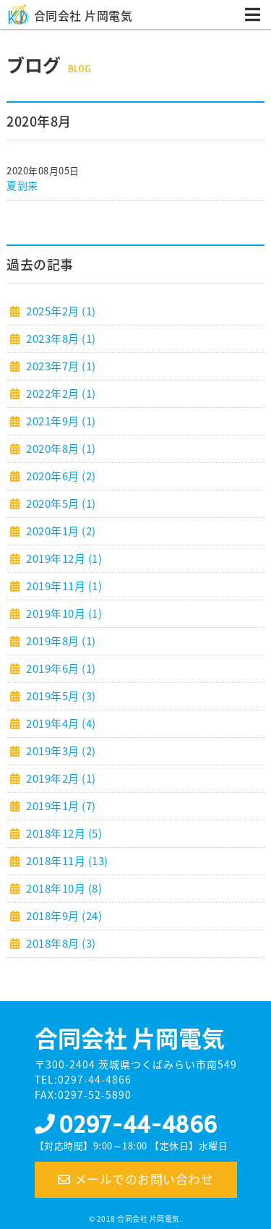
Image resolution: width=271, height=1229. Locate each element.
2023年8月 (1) (60, 338)
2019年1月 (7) (60, 806)
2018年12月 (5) (63, 833)
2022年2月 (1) (60, 393)
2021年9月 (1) (60, 421)
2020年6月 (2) (60, 476)
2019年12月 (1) (63, 558)
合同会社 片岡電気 (83, 15)
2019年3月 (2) (60, 751)
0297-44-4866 (138, 1125)
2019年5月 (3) (60, 696)
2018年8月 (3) (60, 943)
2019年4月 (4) (60, 723)
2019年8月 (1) (60, 641)
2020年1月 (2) (60, 531)
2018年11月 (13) (66, 861)
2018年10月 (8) (63, 888)
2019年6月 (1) (60, 668)
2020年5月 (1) (60, 503)
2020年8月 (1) (60, 448)
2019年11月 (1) (63, 586)
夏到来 (22, 185)
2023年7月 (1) (60, 366)
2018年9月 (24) (63, 916)
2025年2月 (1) (60, 311)
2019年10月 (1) (63, 613)
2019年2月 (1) (60, 778)
